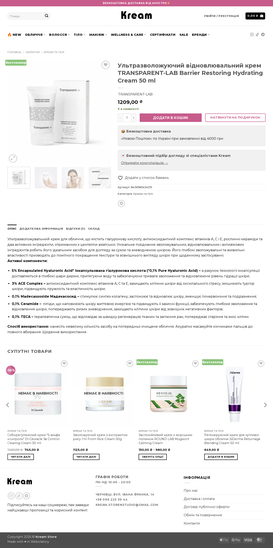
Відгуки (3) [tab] (75, 228)
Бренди (201, 35)
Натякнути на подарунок (235, 117)
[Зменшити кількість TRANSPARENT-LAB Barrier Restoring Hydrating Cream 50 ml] (120, 117)
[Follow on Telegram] (263, 35)
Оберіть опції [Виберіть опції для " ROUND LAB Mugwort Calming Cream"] (153, 456)
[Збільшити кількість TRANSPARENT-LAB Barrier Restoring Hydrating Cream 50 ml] (133, 117)
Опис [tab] (12, 228)
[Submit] (46, 16)
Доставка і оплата (199, 499)
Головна (14, 52)
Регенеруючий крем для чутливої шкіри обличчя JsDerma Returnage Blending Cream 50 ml (232, 439)
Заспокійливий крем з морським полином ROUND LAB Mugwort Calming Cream (165, 439)
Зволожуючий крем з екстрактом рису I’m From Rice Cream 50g (100, 437)
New (14, 35)
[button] (221, 16)
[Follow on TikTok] (257, 35)
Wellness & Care (128, 35)
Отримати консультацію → (144, 163)
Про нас (191, 491)
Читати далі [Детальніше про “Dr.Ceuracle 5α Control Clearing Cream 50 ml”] (21, 456)
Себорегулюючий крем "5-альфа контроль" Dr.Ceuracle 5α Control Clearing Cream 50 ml (33, 439)
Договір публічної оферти (207, 507)
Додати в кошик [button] (221, 456)
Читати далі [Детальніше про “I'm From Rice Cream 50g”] (86, 456)
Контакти (192, 523)
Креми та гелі (54, 52)
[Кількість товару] (127, 117)
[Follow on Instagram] (252, 35)
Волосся (59, 35)
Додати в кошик (170, 118)
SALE (183, 35)
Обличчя (35, 35)
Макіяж (98, 35)
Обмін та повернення (203, 515)
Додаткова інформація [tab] (41, 228)
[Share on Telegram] (121, 203)
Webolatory (40, 542)
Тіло (79, 35)
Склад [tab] (94, 228)
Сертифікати (163, 35)
